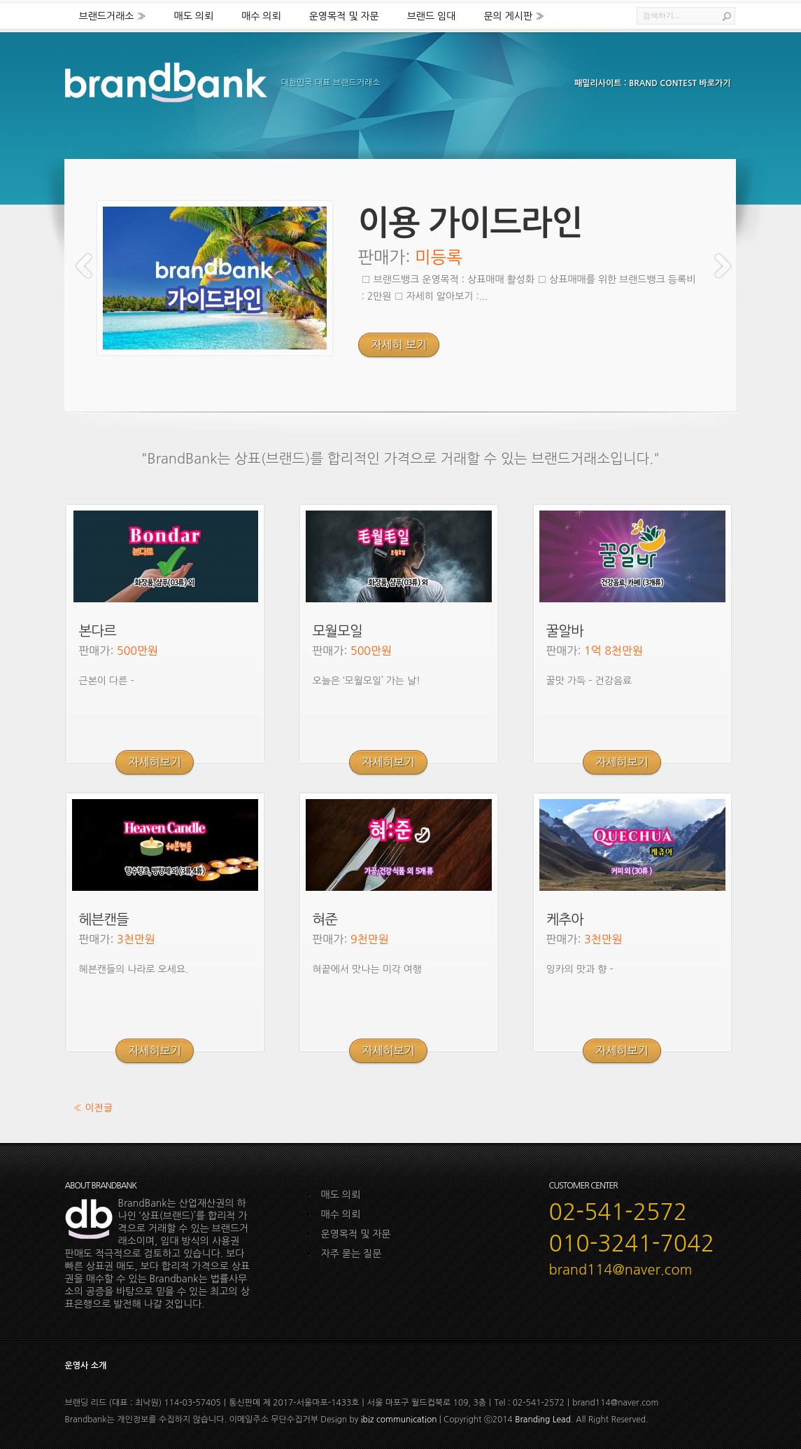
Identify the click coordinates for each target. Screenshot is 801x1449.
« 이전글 (93, 1108)
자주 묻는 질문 (351, 1254)
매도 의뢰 (194, 16)
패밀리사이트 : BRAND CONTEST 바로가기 (652, 83)
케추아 (564, 920)
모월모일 (337, 631)
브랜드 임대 (431, 16)
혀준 (325, 920)
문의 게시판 (513, 16)
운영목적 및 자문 (344, 16)
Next (723, 266)
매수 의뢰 (261, 16)
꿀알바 (564, 631)
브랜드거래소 (112, 16)
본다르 (97, 631)
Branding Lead (543, 1419)
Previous (84, 266)
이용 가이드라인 (470, 223)
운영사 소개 (86, 1365)
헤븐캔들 (104, 920)
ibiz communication (399, 1419)
